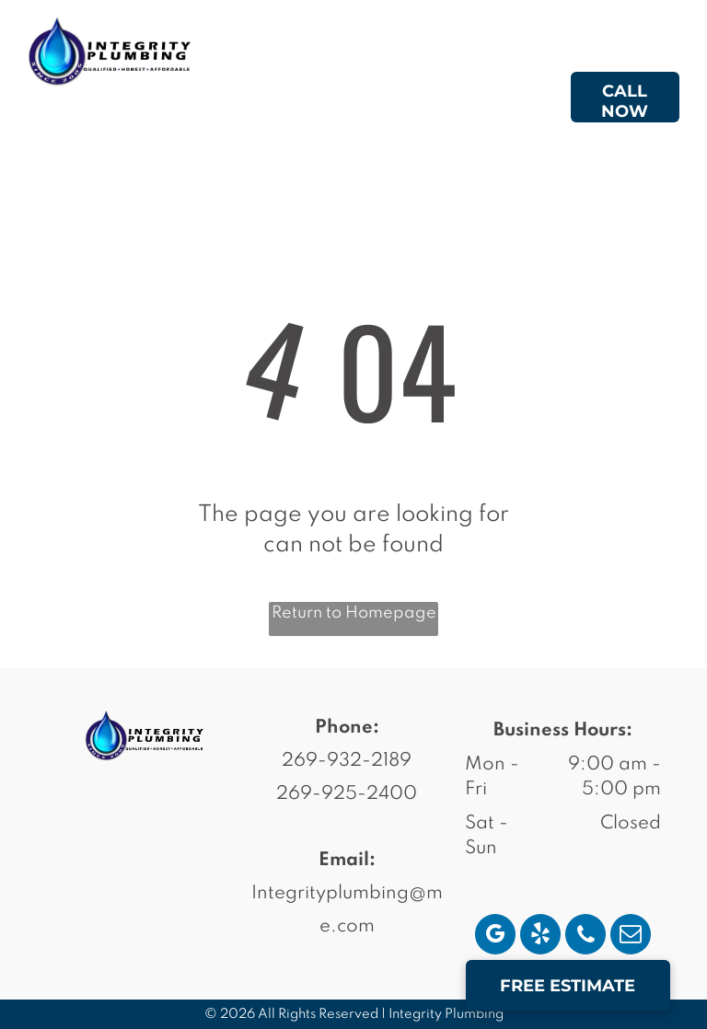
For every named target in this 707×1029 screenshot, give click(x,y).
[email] (630, 936)
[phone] (585, 936)
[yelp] (540, 936)
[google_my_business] (495, 936)
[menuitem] (325, 100)
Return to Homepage (354, 613)
